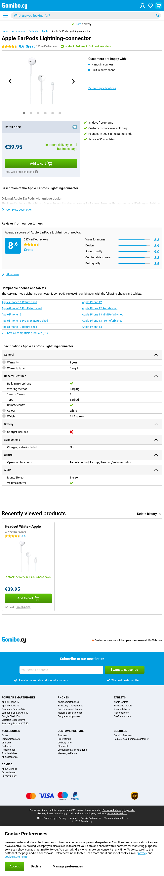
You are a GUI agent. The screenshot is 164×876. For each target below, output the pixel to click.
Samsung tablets (123, 705)
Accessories (18, 31)
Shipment (63, 746)
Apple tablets (121, 702)
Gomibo (7, 764)
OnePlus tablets (122, 716)
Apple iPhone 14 (92, 326)
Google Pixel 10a (11, 716)
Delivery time (64, 742)
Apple (45, 31)
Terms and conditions (116, 818)
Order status (64, 739)
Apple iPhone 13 (11, 314)
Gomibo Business (123, 735)
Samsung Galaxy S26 (13, 709)
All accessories (10, 757)
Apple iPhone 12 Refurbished (99, 308)
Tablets (120, 697)
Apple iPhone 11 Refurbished (19, 302)
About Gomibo (9, 769)
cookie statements (16, 856)
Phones (63, 697)
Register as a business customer (131, 739)
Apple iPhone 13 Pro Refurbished (102, 320)
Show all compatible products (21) (25, 333)
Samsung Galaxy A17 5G (15, 723)
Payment (62, 735)
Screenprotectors (11, 739)
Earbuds (33, 31)
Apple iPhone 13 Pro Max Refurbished (25, 320)
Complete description (17, 209)
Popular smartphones (18, 697)
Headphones (8, 749)
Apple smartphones (68, 702)
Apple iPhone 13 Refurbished (19, 326)
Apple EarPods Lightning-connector (71, 31)
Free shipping (23, 607)
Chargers (6, 742)
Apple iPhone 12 (92, 302)
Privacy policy (9, 776)
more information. (117, 813)
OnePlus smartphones (70, 709)
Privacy (62, 818)
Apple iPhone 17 (10, 702)
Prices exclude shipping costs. (118, 810)
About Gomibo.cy (46, 818)
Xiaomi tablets (122, 709)
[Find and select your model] (86, 15)
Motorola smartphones (70, 712)
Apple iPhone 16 (10, 705)
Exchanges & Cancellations (72, 749)
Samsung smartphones (70, 705)
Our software (8, 772)
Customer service (71, 730)
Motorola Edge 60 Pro (13, 720)
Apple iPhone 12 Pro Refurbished (22, 308)
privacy (142, 853)
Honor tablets (121, 712)
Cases (5, 735)
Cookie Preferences (91, 818)
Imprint (73, 818)
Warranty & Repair (67, 753)
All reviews (10, 274)
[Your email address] (61, 670)
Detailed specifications (102, 88)
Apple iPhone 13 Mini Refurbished (102, 314)
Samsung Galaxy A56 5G (15, 712)
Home (5, 31)
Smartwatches (9, 753)
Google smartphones (69, 716)
